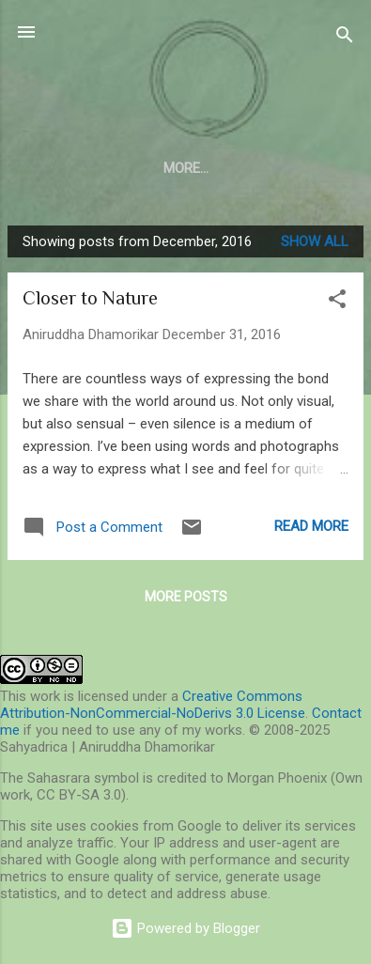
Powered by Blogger (185, 928)
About (112, 168)
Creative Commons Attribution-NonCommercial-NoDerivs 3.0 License (152, 705)
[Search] (344, 38)
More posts (186, 596)
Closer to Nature (90, 298)
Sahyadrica (185, 78)
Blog (185, 168)
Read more (311, 526)
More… (259, 168)
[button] (337, 302)
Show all (314, 241)
